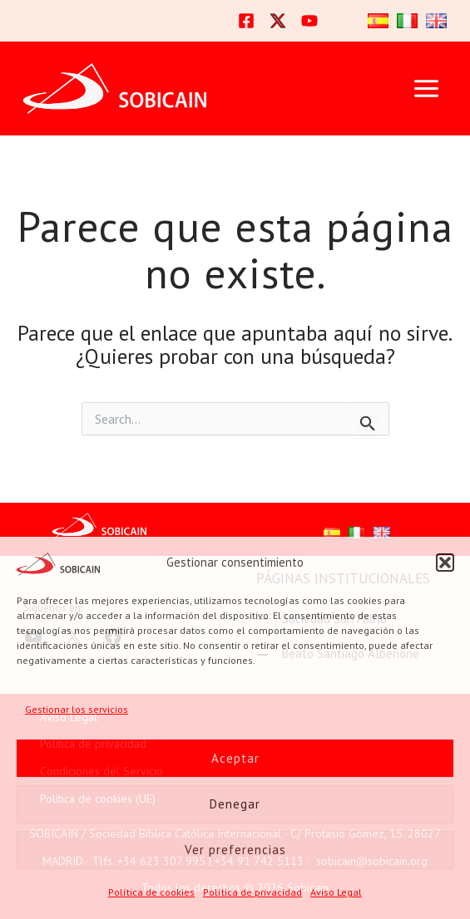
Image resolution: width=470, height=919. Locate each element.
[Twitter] (278, 20)
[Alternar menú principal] (425, 88)
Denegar (235, 804)
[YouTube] (309, 20)
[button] (445, 562)
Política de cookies (151, 892)
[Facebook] (246, 20)
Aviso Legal (336, 892)
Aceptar (235, 758)
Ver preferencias (235, 850)
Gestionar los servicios (76, 709)
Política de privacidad (252, 892)
